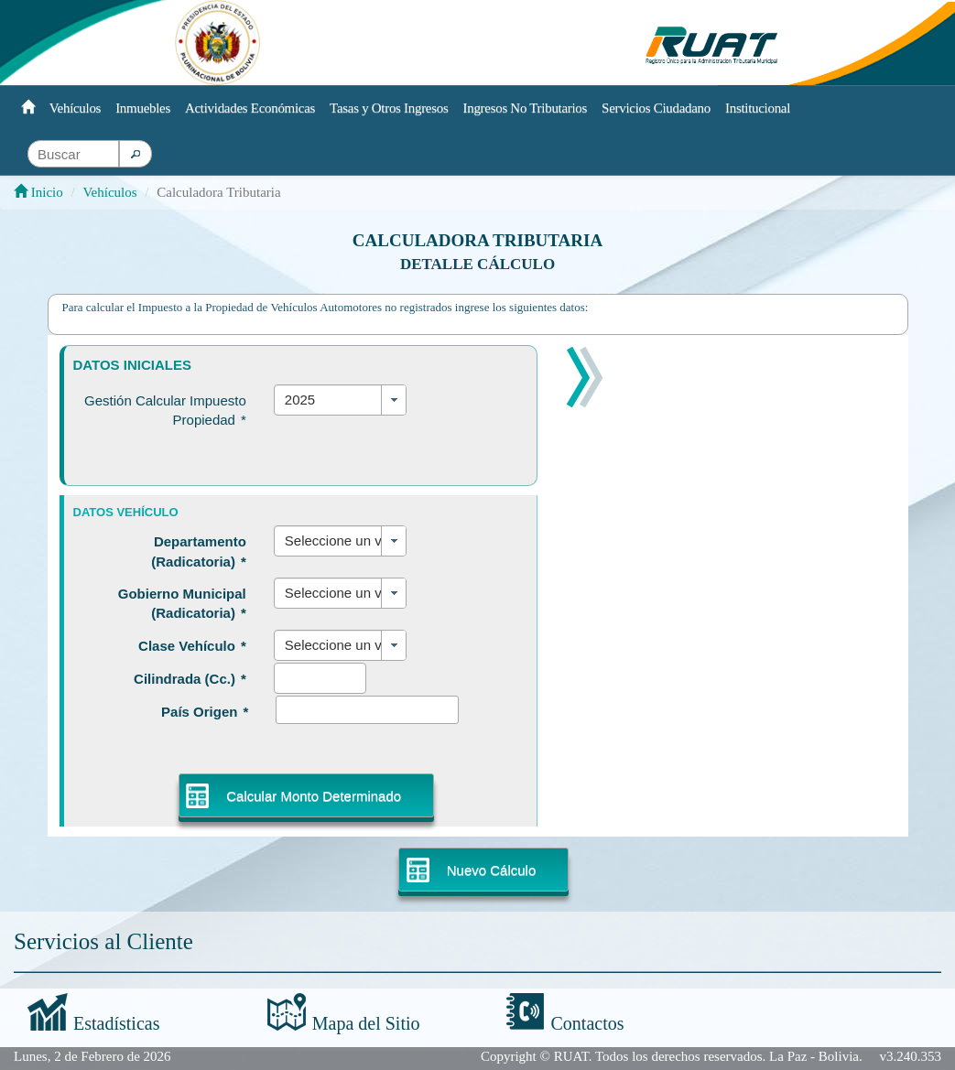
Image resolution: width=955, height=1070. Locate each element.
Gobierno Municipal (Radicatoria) (182, 603)
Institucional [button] (757, 108)
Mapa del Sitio (366, 1023)
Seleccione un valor (337, 540)
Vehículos (75, 108)
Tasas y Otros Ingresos (389, 108)
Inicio (38, 192)
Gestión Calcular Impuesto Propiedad (165, 410)
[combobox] (340, 400)
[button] (135, 154)
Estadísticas (116, 1023)
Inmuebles (142, 108)
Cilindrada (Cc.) (190, 678)
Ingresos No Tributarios (525, 108)
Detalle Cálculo (477, 264)
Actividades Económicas (250, 108)
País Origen (204, 711)
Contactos (587, 1023)
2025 (300, 399)
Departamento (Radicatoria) (198, 551)
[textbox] (73, 154)
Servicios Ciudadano (656, 108)
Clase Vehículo (192, 646)
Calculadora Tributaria (477, 240)
